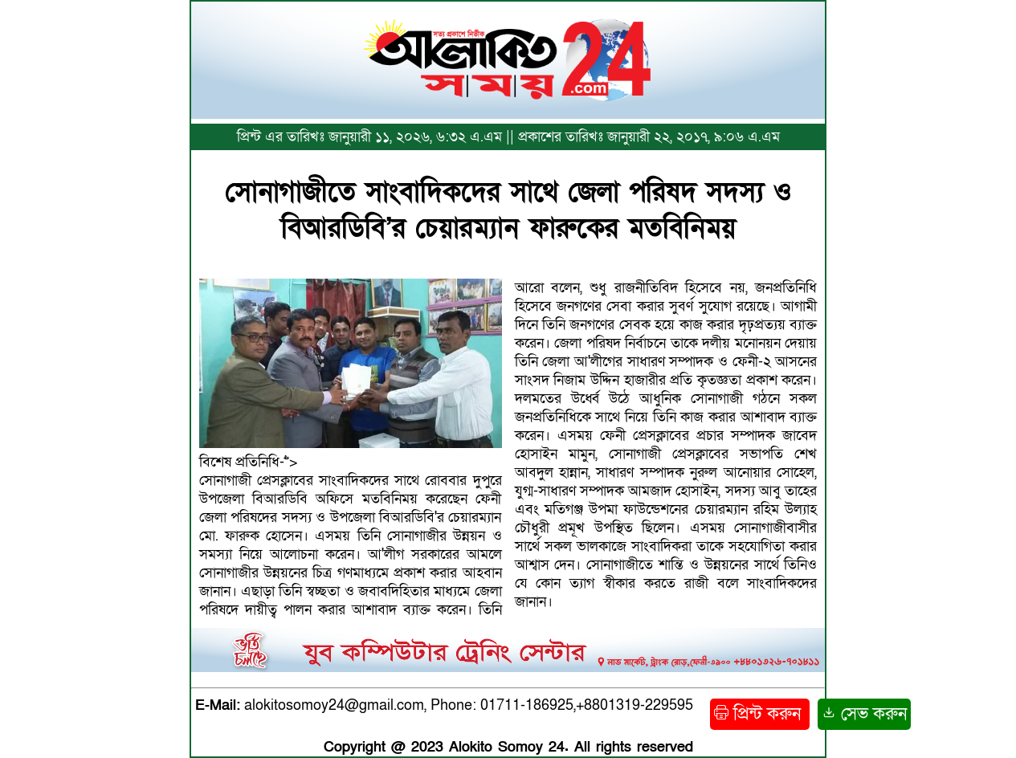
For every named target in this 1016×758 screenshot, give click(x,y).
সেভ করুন (864, 714)
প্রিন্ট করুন (760, 714)
